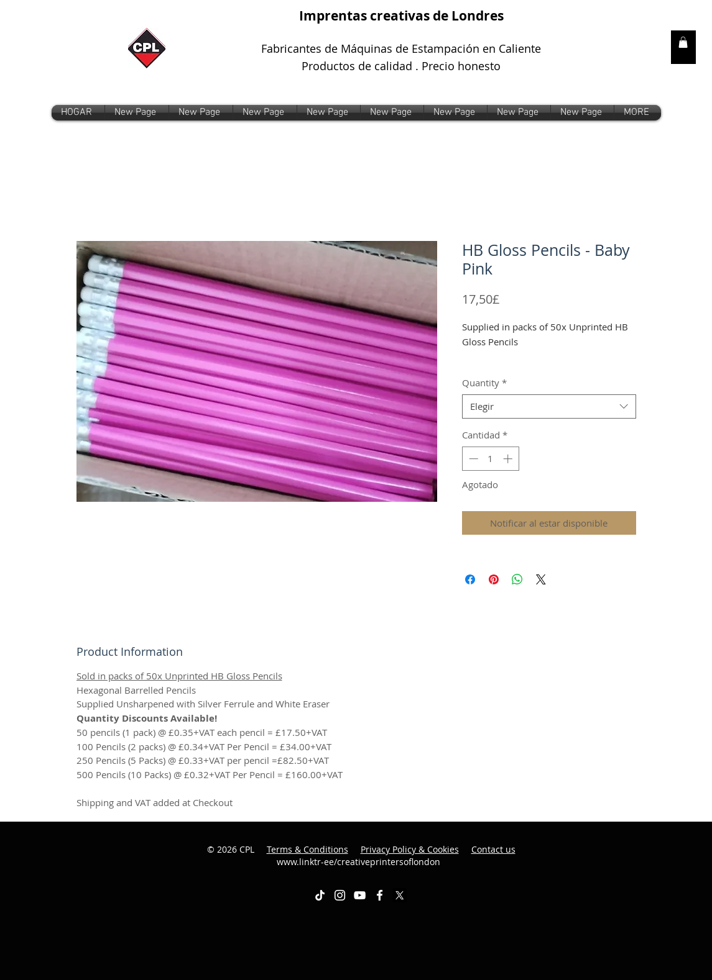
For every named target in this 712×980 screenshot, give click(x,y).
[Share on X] (541, 579)
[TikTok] (320, 895)
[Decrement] (472, 458)
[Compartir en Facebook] (470, 579)
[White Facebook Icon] (379, 895)
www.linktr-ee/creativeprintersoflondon (396, 855)
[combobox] (549, 406)
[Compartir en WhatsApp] (517, 579)
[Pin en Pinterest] (493, 579)
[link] (683, 42)
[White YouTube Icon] (360, 895)
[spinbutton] (490, 458)
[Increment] (509, 458)
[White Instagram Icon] (340, 895)
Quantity (484, 382)
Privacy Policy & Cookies (410, 849)
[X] (399, 895)
